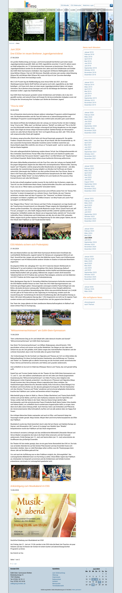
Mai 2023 (87, 207)
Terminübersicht (58, 586)
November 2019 (90, 103)
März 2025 (88, 261)
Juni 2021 (88, 147)
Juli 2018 (87, 66)
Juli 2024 (87, 240)
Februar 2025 (89, 259)
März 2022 (88, 171)
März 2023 (88, 203)
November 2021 (90, 156)
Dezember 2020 (90, 133)
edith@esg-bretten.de (17, 583)
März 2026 (88, 291)
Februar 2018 (89, 54)
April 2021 (88, 143)
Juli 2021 (87, 149)
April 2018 (88, 59)
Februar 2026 (89, 289)
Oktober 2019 (89, 100)
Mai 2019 (87, 91)
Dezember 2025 (90, 279)
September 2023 (90, 214)
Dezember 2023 (90, 221)
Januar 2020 (89, 112)
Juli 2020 (87, 124)
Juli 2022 (87, 180)
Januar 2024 (89, 229)
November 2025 (90, 277)
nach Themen (89, 304)
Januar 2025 (89, 257)
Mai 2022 (87, 175)
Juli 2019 (87, 96)
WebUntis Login (88, 5)
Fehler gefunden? (76, 589)
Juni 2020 (88, 121)
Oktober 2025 (89, 275)
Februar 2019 (89, 85)
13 (96, 579)
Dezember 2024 (90, 249)
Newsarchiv (56, 583)
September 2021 (90, 152)
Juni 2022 (88, 177)
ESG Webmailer (76, 5)
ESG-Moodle (65, 5)
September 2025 (90, 272)
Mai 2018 (87, 61)
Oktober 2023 (89, 216)
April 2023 (88, 205)
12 (93, 579)
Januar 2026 (89, 287)
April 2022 (88, 173)
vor (15, 564)
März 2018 (88, 57)
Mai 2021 (87, 145)
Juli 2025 (87, 270)
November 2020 (90, 130)
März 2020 (88, 117)
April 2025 (88, 263)
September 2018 (90, 68)
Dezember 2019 (90, 105)
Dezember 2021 (90, 158)
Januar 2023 (89, 198)
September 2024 (90, 242)
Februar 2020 (89, 115)
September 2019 (90, 98)
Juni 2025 (88, 268)
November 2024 (90, 247)
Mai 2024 (87, 235)
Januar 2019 (89, 82)
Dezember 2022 (90, 191)
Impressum (56, 577)
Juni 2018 (88, 63)
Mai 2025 (87, 266)
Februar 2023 (89, 201)
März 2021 (88, 140)
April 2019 (88, 89)
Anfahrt (55, 581)
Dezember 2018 (90, 75)
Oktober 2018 (89, 70)
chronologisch (89, 302)
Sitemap (55, 575)
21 (99, 582)
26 (93, 585)
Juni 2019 (88, 94)
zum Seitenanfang (58, 573)
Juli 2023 (87, 212)
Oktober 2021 (89, 154)
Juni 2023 (88, 210)
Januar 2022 (89, 166)
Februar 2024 (89, 231)
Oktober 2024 (89, 244)
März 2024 (88, 233)
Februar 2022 (89, 168)
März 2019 (88, 87)
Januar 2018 (89, 52)
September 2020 (90, 126)
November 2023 (90, 219)
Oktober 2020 (89, 128)
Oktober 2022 (89, 186)
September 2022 (90, 184)
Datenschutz (56, 579)
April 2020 (88, 119)
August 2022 (89, 182)
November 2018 (90, 72)
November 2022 (90, 189)
